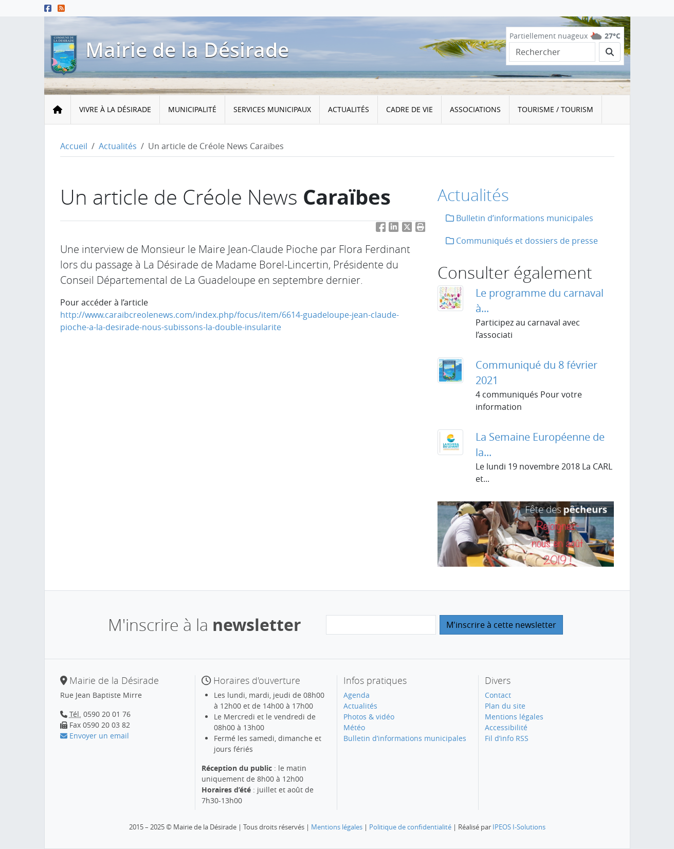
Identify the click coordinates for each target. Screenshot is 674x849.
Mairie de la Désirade (187, 50)
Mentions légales (514, 716)
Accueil (73, 146)
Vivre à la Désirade (115, 109)
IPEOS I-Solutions (519, 827)
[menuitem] (115, 110)
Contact (498, 695)
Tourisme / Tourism (555, 109)
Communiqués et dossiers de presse (522, 240)
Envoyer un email (94, 735)
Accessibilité (506, 727)
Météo (354, 727)
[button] (420, 229)
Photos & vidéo (368, 716)
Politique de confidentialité (410, 827)
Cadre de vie (409, 109)
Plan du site (505, 706)
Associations (475, 109)
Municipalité (192, 109)
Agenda (356, 695)
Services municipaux (272, 109)
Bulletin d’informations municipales (519, 218)
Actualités (348, 109)
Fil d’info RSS (507, 738)
